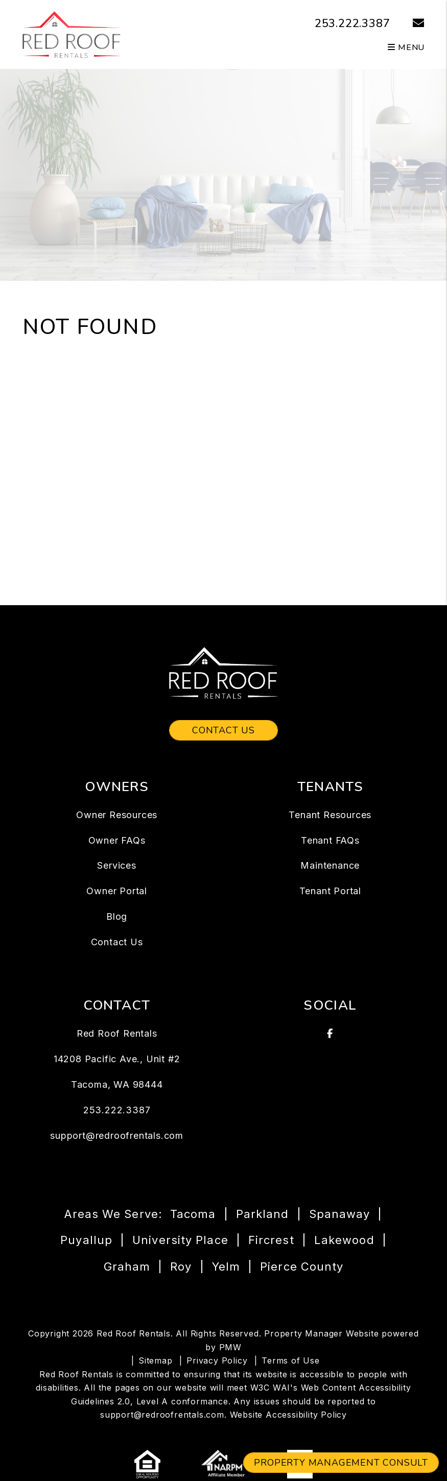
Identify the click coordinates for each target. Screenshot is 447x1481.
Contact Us (223, 730)
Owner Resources (116, 814)
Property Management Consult (341, 1462)
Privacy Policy (216, 1360)
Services (116, 865)
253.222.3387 (352, 23)
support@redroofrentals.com (116, 1135)
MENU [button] (406, 47)
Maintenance (330, 865)
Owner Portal (116, 891)
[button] (411, 23)
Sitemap (155, 1360)
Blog (116, 916)
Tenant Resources (330, 814)
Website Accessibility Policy (288, 1415)
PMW (230, 1347)
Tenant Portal (330, 891)
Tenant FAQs (330, 840)
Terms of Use (291, 1360)
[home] (71, 33)
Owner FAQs (117, 840)
